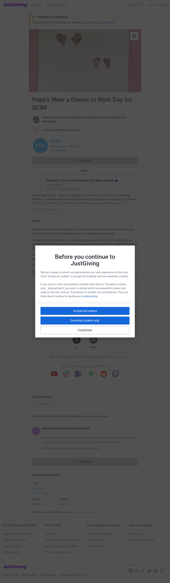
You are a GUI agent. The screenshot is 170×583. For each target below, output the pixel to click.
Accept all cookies (85, 311)
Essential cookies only (85, 320)
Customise (85, 330)
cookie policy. (90, 296)
